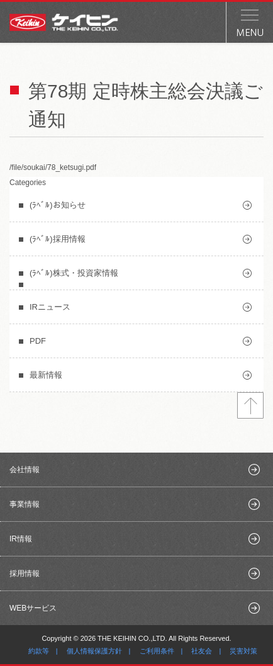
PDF (38, 341)
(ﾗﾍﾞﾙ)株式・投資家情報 (74, 273)
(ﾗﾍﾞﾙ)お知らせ (58, 205)
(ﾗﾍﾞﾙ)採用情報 (58, 239)
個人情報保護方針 (94, 651)
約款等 (38, 651)
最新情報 (46, 375)
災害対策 (243, 651)
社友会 (201, 651)
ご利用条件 (157, 651)
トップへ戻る (250, 405)
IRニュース (50, 307)
